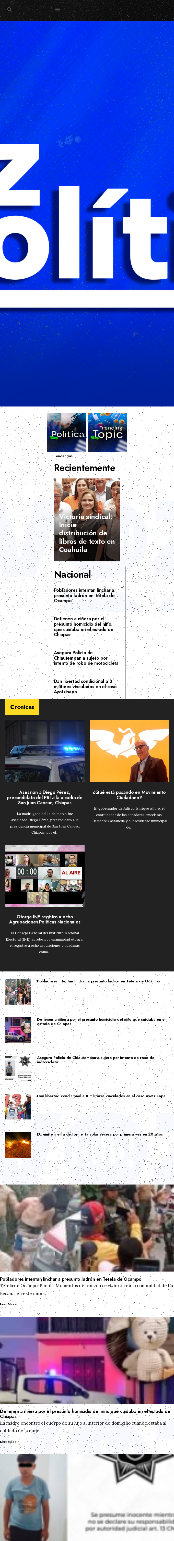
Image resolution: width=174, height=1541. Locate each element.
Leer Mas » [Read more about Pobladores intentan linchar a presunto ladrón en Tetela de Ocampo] (8, 1304)
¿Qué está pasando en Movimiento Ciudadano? (129, 795)
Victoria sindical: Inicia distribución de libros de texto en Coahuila (87, 533)
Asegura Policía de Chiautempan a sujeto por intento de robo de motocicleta (86, 658)
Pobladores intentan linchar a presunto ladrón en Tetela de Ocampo (84, 595)
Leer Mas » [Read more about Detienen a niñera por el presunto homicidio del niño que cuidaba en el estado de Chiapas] (8, 1442)
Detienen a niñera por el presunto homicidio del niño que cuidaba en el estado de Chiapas (83, 626)
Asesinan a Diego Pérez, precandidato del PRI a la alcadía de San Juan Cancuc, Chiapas (45, 797)
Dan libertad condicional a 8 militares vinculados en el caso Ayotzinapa (85, 686)
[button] (9, 9)
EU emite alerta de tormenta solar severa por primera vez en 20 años (100, 1134)
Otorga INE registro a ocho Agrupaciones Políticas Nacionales (44, 920)
